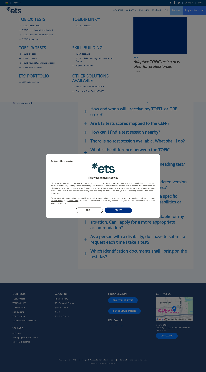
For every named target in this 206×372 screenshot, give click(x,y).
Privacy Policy (57, 200)
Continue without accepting (62, 161)
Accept (118, 210)
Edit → (89, 210)
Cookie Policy (73, 200)
